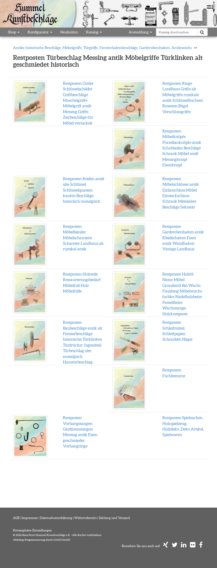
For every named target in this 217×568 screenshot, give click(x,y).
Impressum (30, 518)
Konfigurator (40, 32)
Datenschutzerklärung (56, 518)
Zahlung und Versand (114, 518)
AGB (16, 518)
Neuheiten (69, 32)
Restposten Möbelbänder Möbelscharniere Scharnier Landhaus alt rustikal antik (83, 237)
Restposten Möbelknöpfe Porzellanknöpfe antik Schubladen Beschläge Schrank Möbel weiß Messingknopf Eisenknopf (181, 148)
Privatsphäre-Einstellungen (32, 530)
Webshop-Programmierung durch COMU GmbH (41, 539)
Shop (14, 32)
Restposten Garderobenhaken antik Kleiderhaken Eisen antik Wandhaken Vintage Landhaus (183, 237)
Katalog (94, 32)
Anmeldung (140, 32)
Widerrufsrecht (85, 518)
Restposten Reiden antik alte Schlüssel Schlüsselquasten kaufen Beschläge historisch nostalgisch (84, 190)
